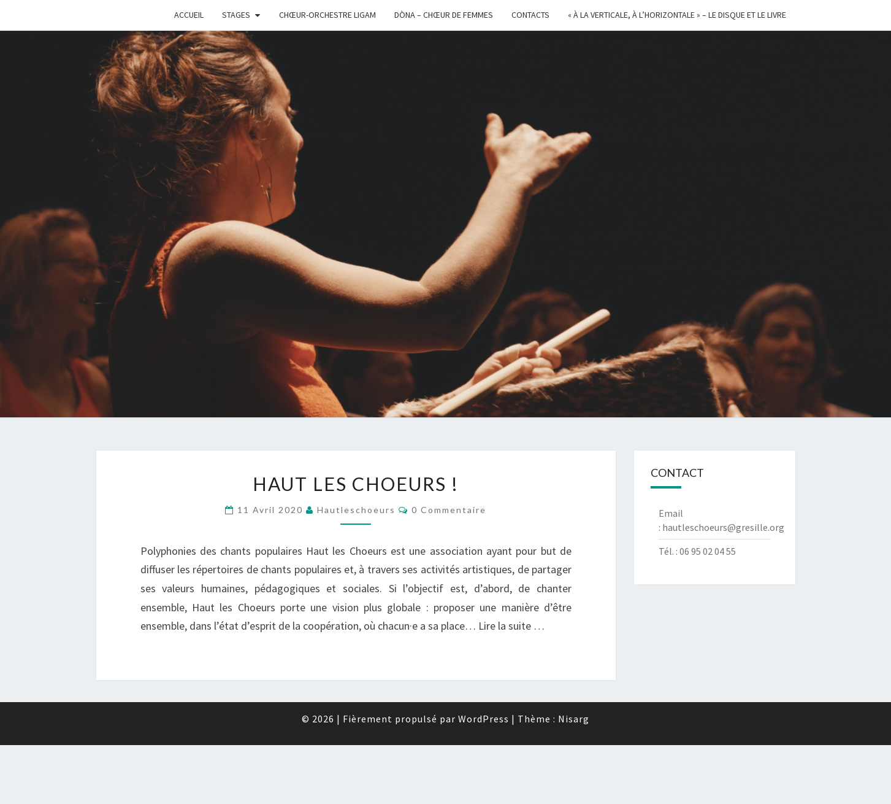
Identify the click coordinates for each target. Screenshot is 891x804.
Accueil (189, 14)
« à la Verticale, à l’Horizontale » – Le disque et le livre (677, 14)
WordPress (483, 719)
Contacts (530, 14)
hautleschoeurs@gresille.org (723, 527)
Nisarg (573, 719)
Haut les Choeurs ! (356, 484)
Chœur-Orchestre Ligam (327, 14)
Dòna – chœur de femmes (443, 14)
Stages (236, 14)
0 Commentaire (448, 509)
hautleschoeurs (356, 509)
